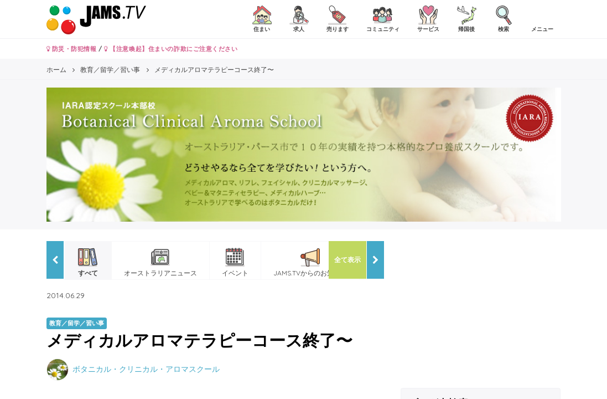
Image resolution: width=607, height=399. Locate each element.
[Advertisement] (481, 310)
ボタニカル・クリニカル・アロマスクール (146, 369)
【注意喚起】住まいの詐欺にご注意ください (170, 49)
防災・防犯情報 (71, 49)
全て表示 (347, 259)
